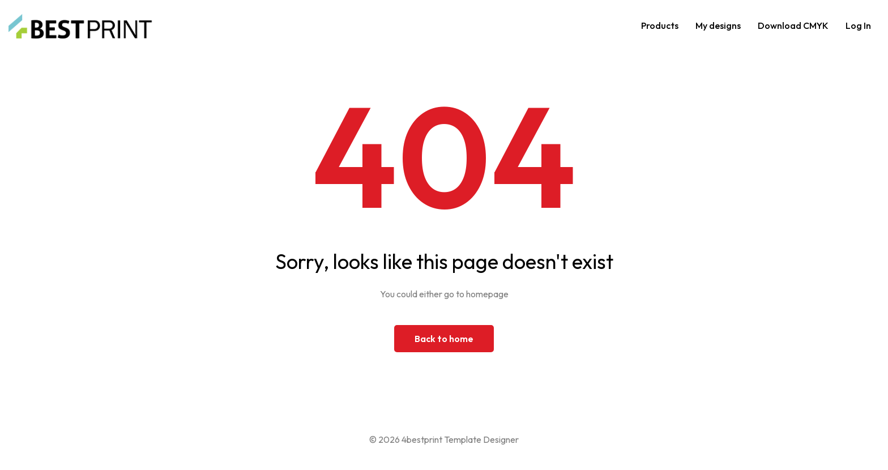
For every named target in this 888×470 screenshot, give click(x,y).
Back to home (444, 338)
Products (659, 25)
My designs (718, 25)
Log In (858, 25)
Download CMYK (793, 25)
